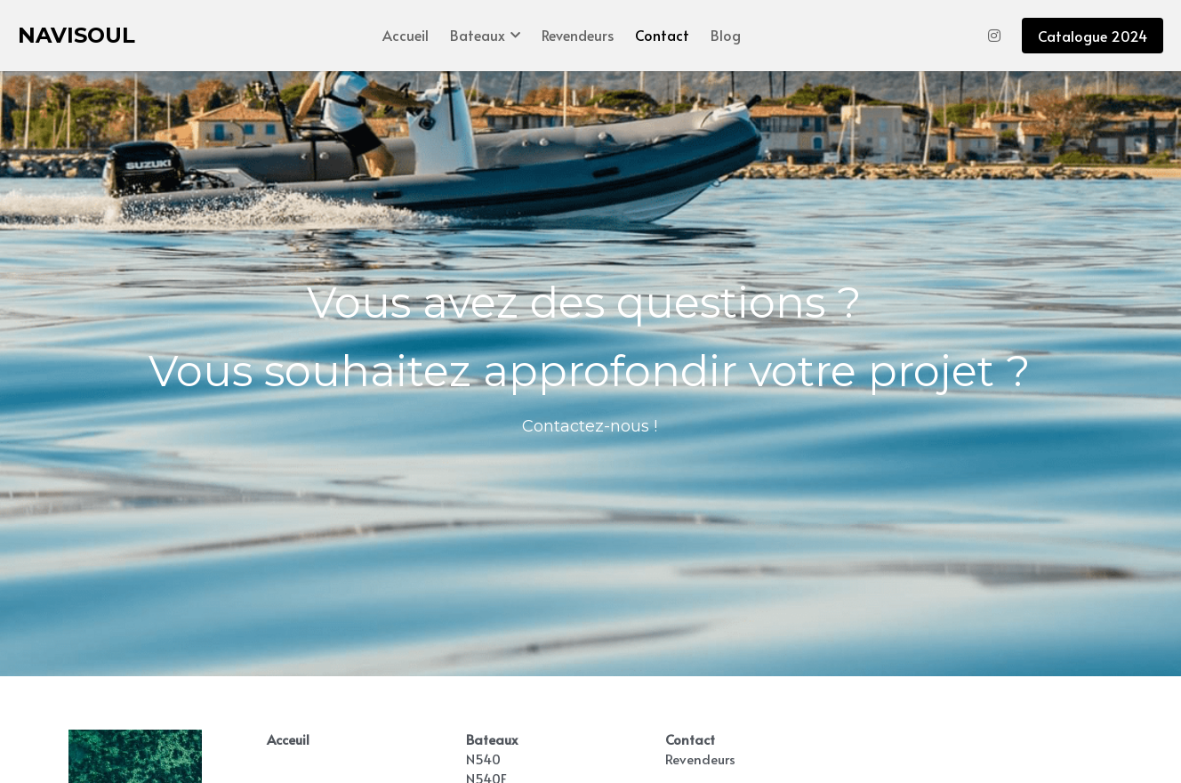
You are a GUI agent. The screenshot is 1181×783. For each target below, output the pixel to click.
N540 (483, 758)
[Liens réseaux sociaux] (994, 35)
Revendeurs (700, 758)
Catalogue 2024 (1092, 35)
